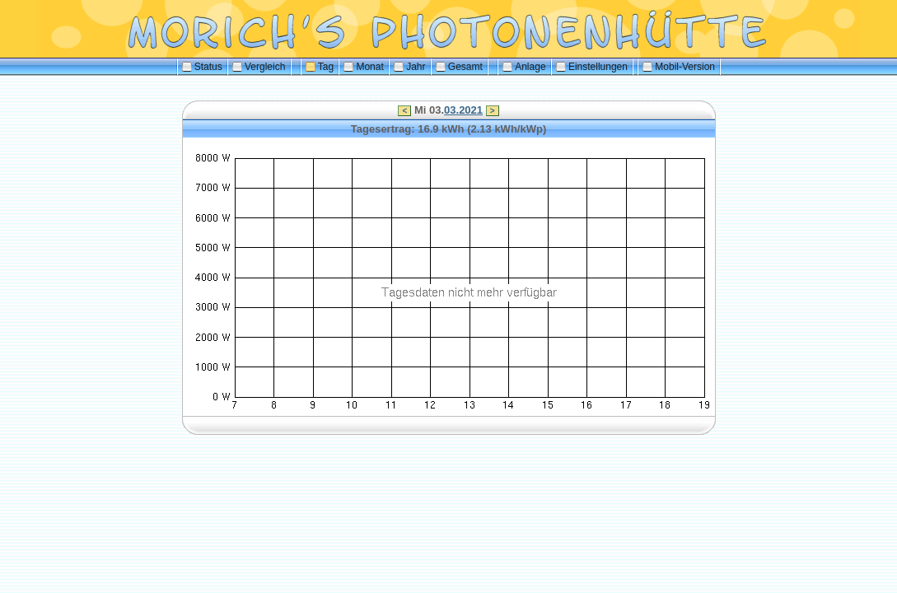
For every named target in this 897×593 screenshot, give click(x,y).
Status (202, 66)
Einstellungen (592, 66)
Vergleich (258, 66)
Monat (363, 66)
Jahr (409, 66)
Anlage (523, 66)
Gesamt (459, 66)
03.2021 (463, 110)
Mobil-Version (678, 66)
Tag (320, 66)
